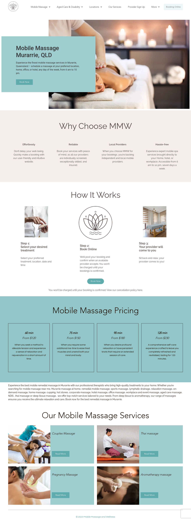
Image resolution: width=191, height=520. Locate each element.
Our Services (114, 7)
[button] (40, 7)
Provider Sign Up (136, 7)
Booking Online (173, 7)
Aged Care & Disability (70, 7)
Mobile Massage (40, 7)
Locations (95, 7)
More (155, 7)
